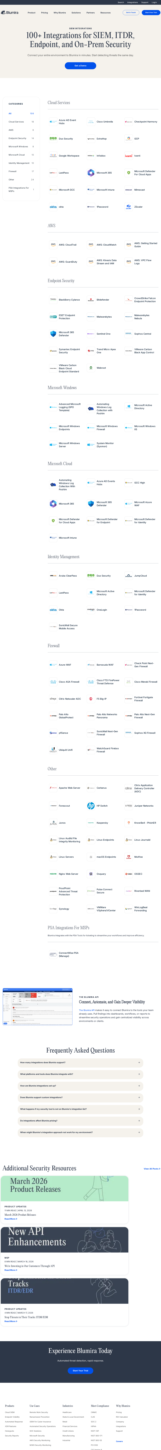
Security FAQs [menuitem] (11, 1389)
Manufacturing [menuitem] (69, 1338)
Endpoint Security (21, 138)
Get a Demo (80, 65)
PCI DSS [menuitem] (94, 1348)
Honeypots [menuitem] (9, 1334)
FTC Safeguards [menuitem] (97, 1362)
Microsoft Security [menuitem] (37, 1338)
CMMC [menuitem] (94, 1315)
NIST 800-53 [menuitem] (96, 1343)
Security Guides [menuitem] (11, 1394)
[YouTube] (82, 1435)
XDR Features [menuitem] (10, 1329)
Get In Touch (131, 12)
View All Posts (151, 1169)
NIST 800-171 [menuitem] (96, 1338)
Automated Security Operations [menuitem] (43, 1329)
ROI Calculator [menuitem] (122, 1320)
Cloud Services (21, 121)
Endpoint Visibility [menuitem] (12, 1320)
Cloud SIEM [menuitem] (10, 1315)
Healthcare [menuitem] (67, 1315)
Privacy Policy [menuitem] (149, 1434)
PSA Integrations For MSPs (21, 189)
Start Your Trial (80, 1273)
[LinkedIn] (67, 1435)
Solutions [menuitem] (76, 12)
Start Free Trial (151, 12)
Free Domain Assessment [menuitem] (15, 1385)
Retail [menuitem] (65, 1324)
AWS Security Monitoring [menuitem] (40, 1343)
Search (121, 2)
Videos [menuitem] (8, 1413)
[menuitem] (123, 1344)
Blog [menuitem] (7, 1380)
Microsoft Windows (21, 146)
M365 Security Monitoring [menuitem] (40, 1348)
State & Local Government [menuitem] (73, 1320)
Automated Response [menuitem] (14, 1324)
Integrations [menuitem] (132, 2)
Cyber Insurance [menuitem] (97, 1357)
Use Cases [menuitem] (35, 1308)
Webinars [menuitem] (9, 1404)
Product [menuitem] (31, 12)
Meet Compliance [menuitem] (100, 1308)
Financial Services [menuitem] (70, 1329)
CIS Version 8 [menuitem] (96, 1352)
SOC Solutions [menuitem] (35, 1334)
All (21, 113)
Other (21, 179)
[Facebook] (74, 1435)
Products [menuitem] (9, 1308)
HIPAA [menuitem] (93, 1329)
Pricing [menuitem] (44, 12)
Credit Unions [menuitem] (68, 1334)
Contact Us (14, 1435)
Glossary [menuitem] (8, 1399)
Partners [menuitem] (91, 12)
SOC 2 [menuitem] (93, 1324)
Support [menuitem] (144, 2)
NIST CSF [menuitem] (95, 1334)
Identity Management (21, 163)
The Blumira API (87, 1010)
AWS (21, 130)
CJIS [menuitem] (93, 1320)
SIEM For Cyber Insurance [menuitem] (40, 1324)
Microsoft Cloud (21, 154)
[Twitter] (59, 1435)
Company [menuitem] (120, 1324)
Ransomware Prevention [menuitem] (39, 1320)
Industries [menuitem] (68, 1308)
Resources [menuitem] (105, 12)
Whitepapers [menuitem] (10, 1408)
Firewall (21, 171)
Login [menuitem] (154, 2)
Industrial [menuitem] (66, 1343)
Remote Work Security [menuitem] (39, 1315)
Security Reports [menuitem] (12, 1338)
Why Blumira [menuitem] (60, 12)
